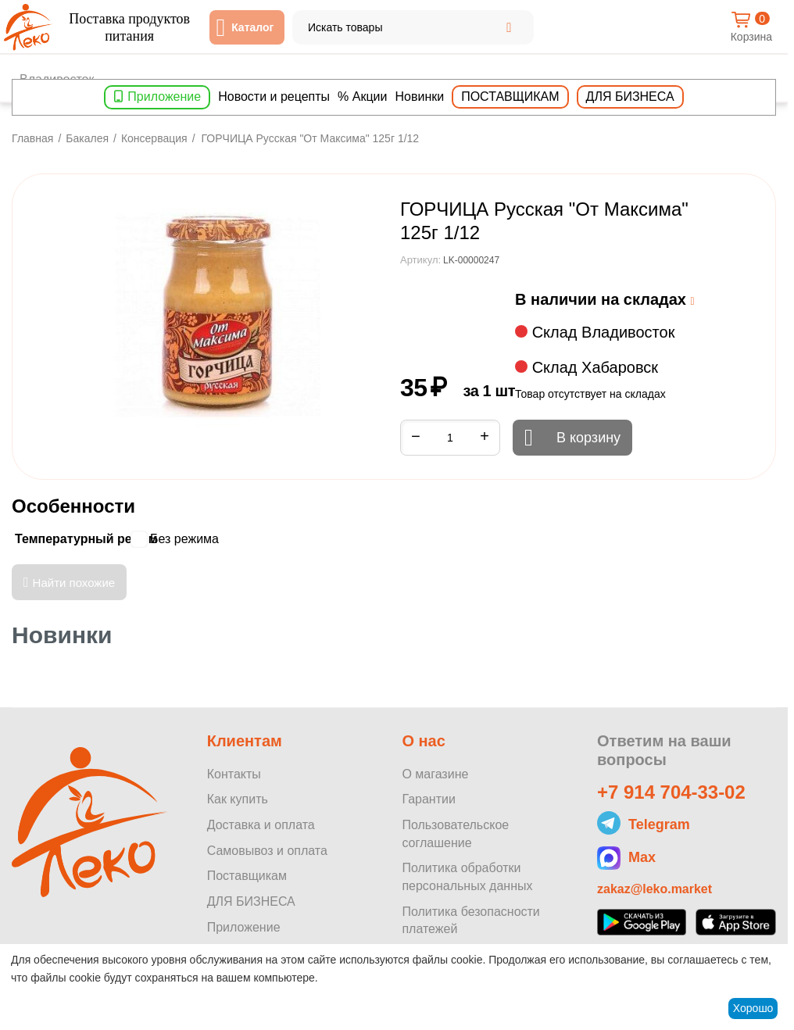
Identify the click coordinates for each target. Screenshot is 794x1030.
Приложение (164, 96)
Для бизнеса (630, 96)
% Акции (362, 96)
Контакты (234, 774)
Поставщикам (510, 96)
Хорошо (753, 1008)
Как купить (237, 799)
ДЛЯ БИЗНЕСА (251, 901)
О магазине (435, 774)
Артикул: (420, 260)
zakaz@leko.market (654, 889)
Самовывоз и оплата (267, 850)
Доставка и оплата (261, 825)
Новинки (420, 96)
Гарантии (429, 799)
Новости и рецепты (274, 96)
